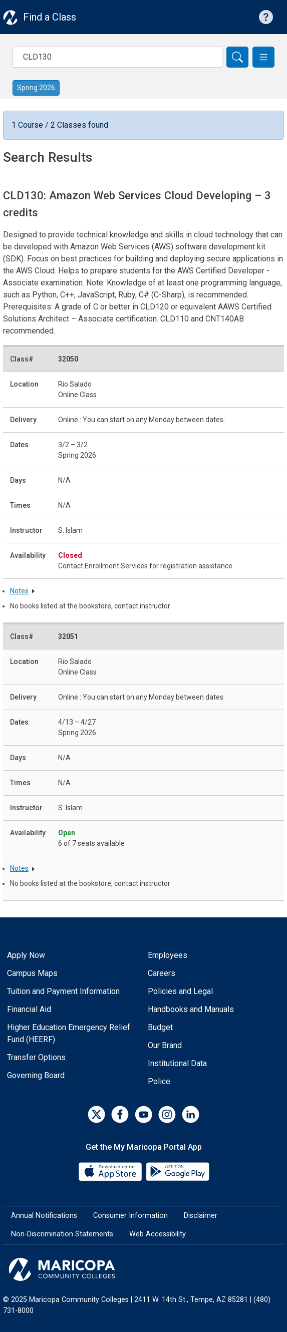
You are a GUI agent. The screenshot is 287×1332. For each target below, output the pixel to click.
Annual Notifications (44, 1215)
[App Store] (111, 1170)
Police (159, 1081)
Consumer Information (130, 1215)
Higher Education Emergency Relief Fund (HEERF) (68, 1033)
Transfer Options (36, 1057)
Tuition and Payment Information (63, 991)
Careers (161, 973)
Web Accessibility (157, 1234)
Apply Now (26, 955)
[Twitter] (96, 1114)
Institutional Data (177, 1063)
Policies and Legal (180, 991)
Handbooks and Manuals (191, 1009)
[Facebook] (120, 1114)
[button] (263, 57)
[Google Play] (177, 1170)
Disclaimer (200, 1215)
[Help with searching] (266, 17)
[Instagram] (167, 1114)
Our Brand (165, 1045)
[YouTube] (143, 1114)
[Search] (237, 57)
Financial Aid (29, 1009)
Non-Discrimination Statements (62, 1234)
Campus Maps (32, 973)
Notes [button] (19, 591)
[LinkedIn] (190, 1114)
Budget (160, 1027)
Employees (167, 955)
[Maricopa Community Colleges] (143, 1269)
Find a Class (49, 17)
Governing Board (36, 1075)
